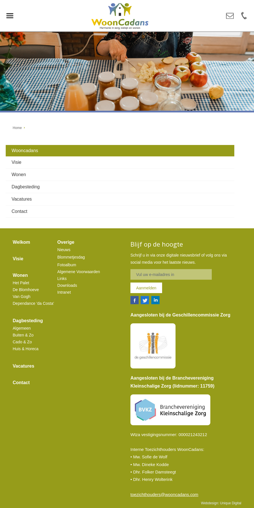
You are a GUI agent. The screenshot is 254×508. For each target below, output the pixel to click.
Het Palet (21, 283)
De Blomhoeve (26, 289)
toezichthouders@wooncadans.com (164, 494)
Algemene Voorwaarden (78, 271)
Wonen (18, 174)
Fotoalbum (66, 265)
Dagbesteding (25, 186)
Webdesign (209, 503)
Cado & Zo (22, 342)
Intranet (64, 292)
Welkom (21, 242)
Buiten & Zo (23, 335)
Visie (16, 162)
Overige (65, 242)
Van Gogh (22, 296)
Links (62, 278)
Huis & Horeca (26, 348)
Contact (19, 211)
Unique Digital (230, 503)
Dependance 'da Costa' (33, 303)
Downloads (67, 285)
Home (17, 128)
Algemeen (22, 328)
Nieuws (63, 249)
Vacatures (21, 199)
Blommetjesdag (71, 257)
